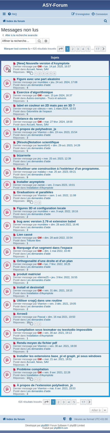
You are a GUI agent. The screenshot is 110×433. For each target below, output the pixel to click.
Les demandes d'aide (39, 85)
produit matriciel (29, 274)
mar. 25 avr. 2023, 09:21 (62, 171)
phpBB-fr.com (61, 428)
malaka (42, 171)
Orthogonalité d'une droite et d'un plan (45, 261)
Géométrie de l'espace (39, 111)
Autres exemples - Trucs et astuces (46, 98)
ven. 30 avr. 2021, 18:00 (63, 346)
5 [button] (88, 49)
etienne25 (43, 277)
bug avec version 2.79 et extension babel (46, 221)
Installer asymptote (31, 182)
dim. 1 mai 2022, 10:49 (57, 250)
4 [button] (83, 49)
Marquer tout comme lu (17, 48)
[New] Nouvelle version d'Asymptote (43, 63)
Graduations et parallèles (35, 192)
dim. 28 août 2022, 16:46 (65, 224)
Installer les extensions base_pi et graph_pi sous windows (59, 356)
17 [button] (97, 49)
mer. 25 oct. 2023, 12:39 (57, 158)
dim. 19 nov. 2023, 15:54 (63, 132)
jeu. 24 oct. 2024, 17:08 (64, 82)
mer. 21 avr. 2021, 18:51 (58, 359)
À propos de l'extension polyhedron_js (45, 385)
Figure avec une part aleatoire (38, 79)
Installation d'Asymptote (40, 187)
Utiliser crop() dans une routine (39, 300)
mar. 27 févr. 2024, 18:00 (59, 121)
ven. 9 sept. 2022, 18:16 (64, 211)
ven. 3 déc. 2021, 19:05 (63, 303)
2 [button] (72, 49)
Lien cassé (24, 234)
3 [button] (78, 49)
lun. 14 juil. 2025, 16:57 (58, 66)
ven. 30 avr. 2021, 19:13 (58, 332)
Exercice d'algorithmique (35, 92)
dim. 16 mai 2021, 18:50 (61, 316)
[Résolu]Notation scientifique (38, 142)
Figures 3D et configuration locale (41, 208)
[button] (60, 49)
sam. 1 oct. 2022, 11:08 (63, 195)
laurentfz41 (44, 145)
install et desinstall (30, 287)
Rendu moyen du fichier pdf (37, 343)
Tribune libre (34, 240)
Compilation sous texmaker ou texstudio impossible (54, 329)
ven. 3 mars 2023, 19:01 (61, 185)
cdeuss (42, 108)
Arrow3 (22, 313)
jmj (39, 158)
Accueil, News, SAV (38, 69)
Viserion (42, 132)
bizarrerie (23, 155)
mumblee (43, 82)
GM (40, 66)
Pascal (41, 316)
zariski (41, 185)
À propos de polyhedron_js (36, 129)
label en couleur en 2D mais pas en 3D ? (46, 105)
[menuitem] (12, 14)
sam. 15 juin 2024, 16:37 (58, 95)
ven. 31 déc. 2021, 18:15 (58, 290)
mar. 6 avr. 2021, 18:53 (63, 388)
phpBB (44, 425)
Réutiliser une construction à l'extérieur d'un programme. (58, 168)
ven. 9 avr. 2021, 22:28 (57, 372)
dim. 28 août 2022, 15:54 (59, 237)
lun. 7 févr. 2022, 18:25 (57, 264)
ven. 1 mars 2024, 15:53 (62, 108)
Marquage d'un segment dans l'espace (44, 247)
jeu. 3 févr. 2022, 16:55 (64, 277)
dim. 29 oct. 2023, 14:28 (66, 145)
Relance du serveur (31, 118)
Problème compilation (33, 369)
